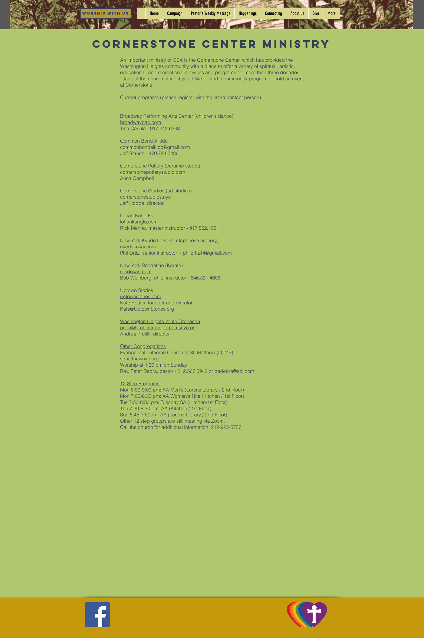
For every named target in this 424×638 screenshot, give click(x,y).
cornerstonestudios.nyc (145, 197)
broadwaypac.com (140, 122)
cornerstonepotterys (142, 172)
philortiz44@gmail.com (207, 253)
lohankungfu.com (139, 222)
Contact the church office (148, 78)
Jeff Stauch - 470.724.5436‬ (149, 153)
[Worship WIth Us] (105, 13)
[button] (247, 13)
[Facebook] (97, 614)
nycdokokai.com (138, 247)
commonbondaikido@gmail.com (155, 147)
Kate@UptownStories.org (147, 309)
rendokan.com (135, 271)
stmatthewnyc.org (139, 359)
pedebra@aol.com (234, 371)
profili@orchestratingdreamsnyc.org (158, 327)
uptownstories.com (140, 296)
